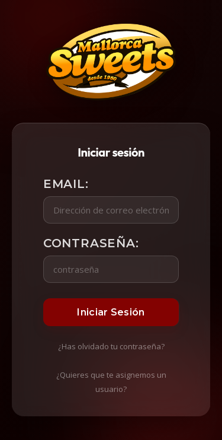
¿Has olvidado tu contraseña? (111, 346)
